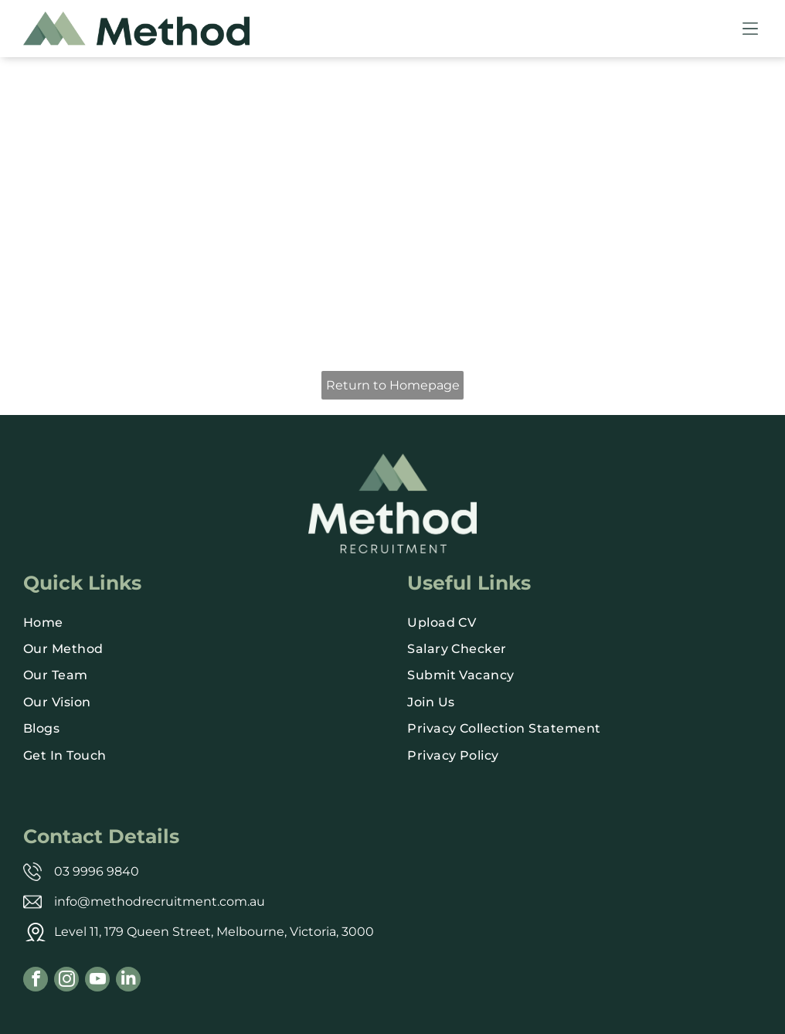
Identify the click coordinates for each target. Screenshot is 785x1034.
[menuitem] (200, 622)
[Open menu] (750, 28)
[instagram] (66, 981)
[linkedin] (128, 981)
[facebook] (35, 981)
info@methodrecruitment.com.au (159, 901)
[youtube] (97, 981)
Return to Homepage (393, 385)
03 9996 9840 (96, 871)
